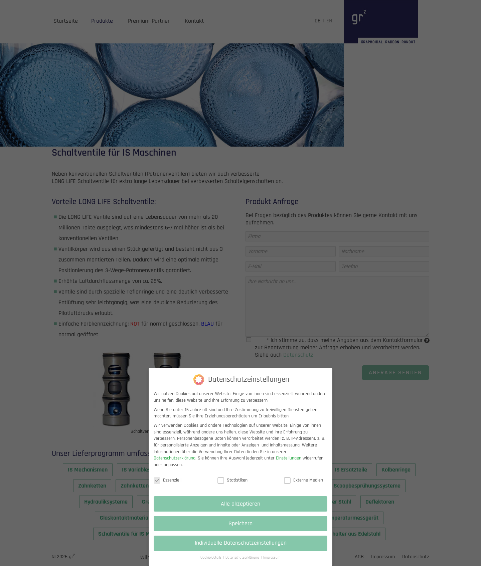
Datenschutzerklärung (174, 463)
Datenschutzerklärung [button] (242, 562)
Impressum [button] (272, 562)
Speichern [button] (240, 528)
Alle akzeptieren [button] (240, 508)
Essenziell (167, 485)
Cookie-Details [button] (211, 562)
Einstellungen (288, 463)
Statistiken (232, 485)
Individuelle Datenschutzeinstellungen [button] (241, 548)
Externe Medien (303, 485)
